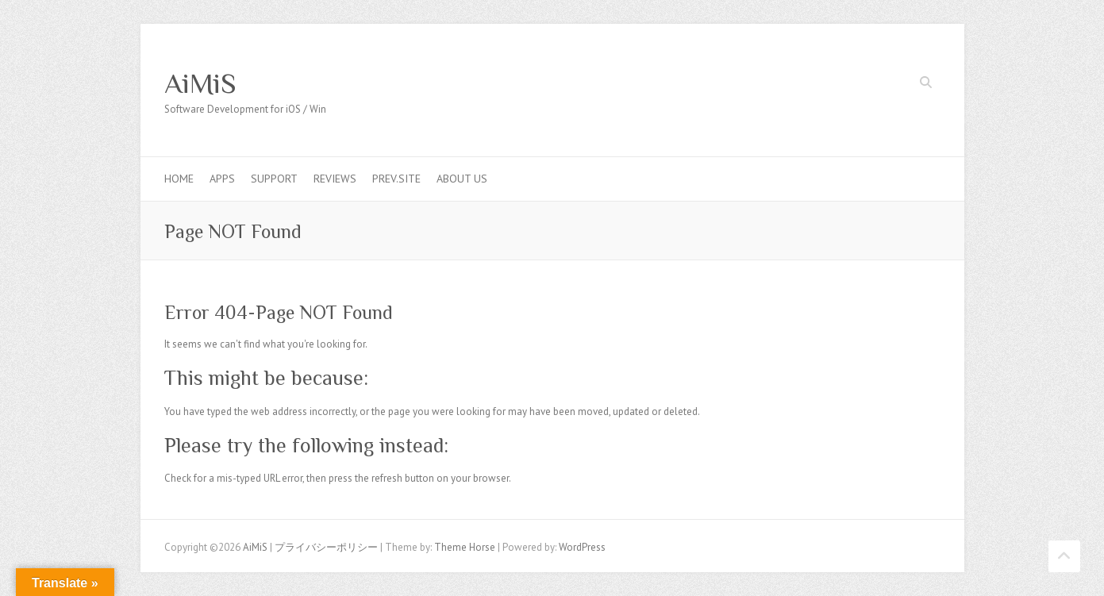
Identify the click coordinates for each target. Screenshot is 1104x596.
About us (462, 178)
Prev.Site (396, 178)
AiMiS (200, 83)
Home (179, 178)
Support (274, 178)
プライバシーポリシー (326, 547)
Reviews (335, 178)
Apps (222, 178)
